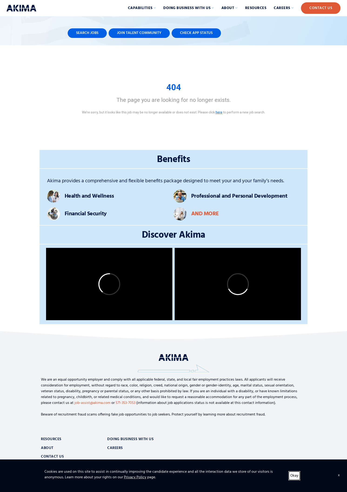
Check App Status (196, 33)
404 (173, 87)
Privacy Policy (50, 485)
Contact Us (320, 8)
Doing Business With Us (130, 439)
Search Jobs (87, 33)
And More (205, 213)
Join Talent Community (139, 33)
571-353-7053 (125, 403)
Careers (282, 8)
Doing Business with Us (186, 8)
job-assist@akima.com (92, 403)
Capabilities (140, 8)
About (227, 8)
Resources (256, 8)
